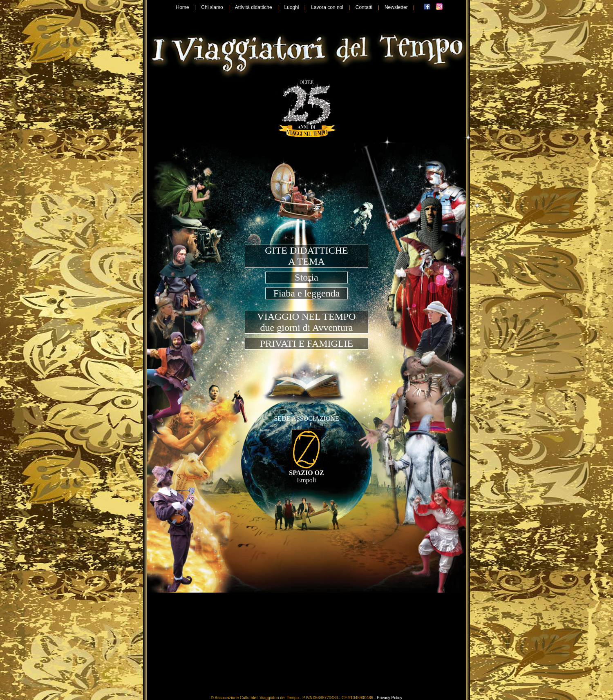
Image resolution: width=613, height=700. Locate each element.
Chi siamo (212, 7)
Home (182, 7)
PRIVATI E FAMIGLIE (306, 343)
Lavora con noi (327, 7)
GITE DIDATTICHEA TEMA (306, 256)
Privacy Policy (389, 698)
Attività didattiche (253, 7)
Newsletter (396, 7)
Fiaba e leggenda (306, 293)
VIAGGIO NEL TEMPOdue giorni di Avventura (306, 322)
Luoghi (291, 7)
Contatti (364, 7)
